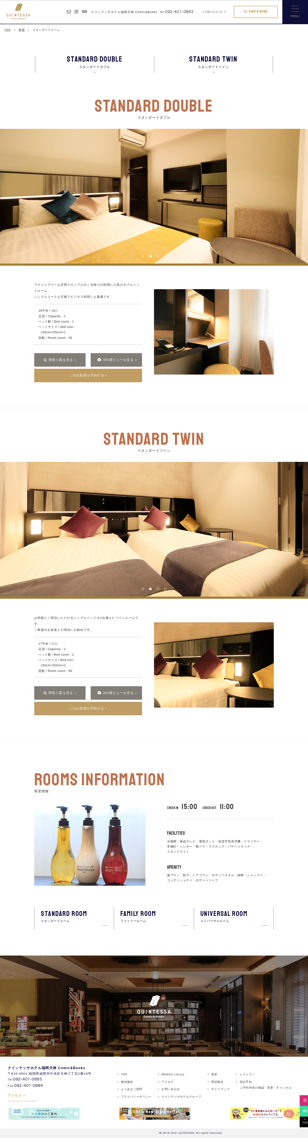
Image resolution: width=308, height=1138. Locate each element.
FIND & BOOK (258, 12)
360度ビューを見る (116, 360)
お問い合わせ (170, 1089)
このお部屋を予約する (86, 375)
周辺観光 (217, 1081)
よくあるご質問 (131, 1089)
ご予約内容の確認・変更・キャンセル (266, 1087)
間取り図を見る (61, 360)
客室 (214, 1074)
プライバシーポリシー (136, 1096)
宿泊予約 (246, 1081)
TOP (124, 1074)
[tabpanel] (154, 196)
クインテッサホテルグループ (181, 1096)
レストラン (247, 1074)
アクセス (15, 1095)
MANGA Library (172, 1074)
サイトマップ (220, 1089)
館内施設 (127, 1081)
